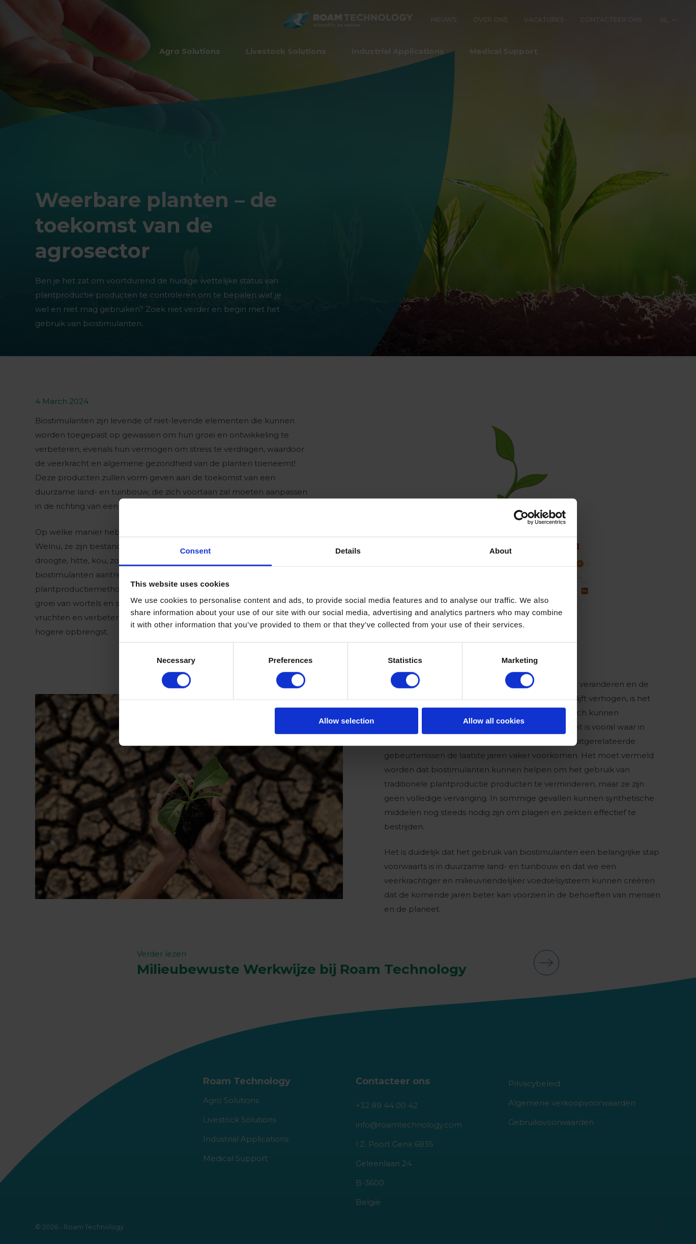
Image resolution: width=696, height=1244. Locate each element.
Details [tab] (348, 550)
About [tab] (500, 550)
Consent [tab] (195, 550)
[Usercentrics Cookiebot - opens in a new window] (521, 517)
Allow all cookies (494, 720)
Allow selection (346, 720)
